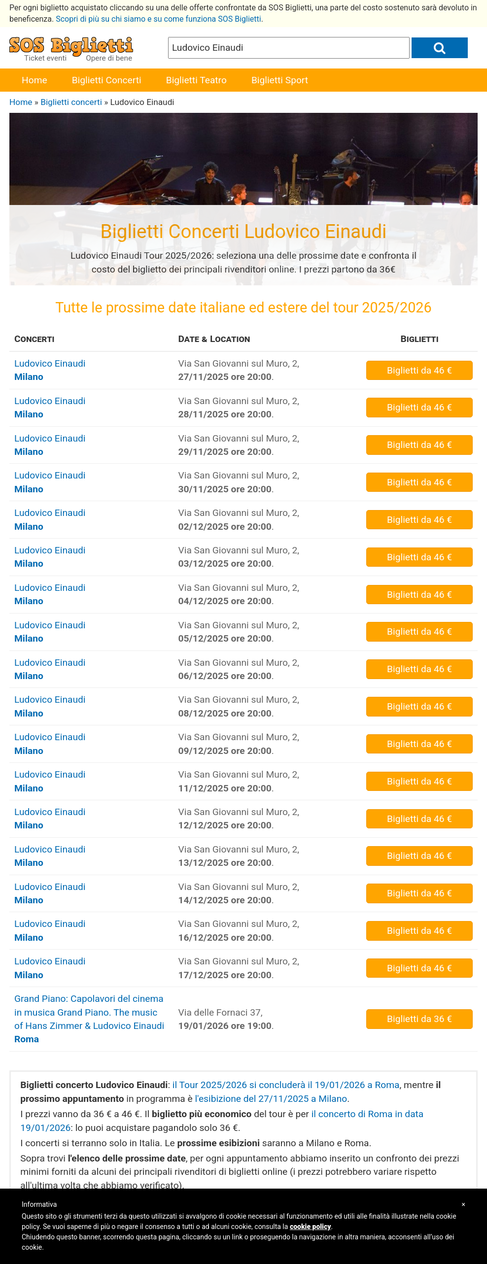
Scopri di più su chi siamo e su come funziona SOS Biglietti (158, 19)
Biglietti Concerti (106, 80)
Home (34, 80)
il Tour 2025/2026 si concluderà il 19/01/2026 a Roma (286, 1085)
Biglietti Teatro (196, 80)
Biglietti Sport (279, 80)
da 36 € (419, 1019)
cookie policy (310, 1226)
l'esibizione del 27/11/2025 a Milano (271, 1098)
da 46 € (419, 370)
